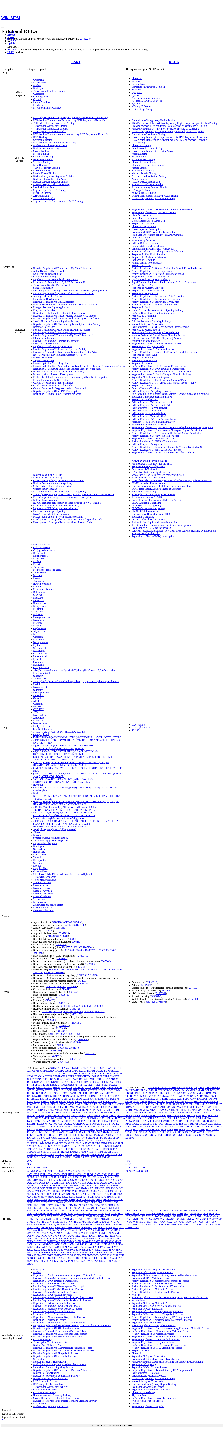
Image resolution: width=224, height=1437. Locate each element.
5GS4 (104, 1208)
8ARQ (105, 1244)
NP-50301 (38, 706)
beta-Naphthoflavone (43, 729)
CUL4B (59, 1079)
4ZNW (50, 1196)
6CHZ (86, 1224)
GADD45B (66, 1087)
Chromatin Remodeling (45, 276)
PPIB (55, 1126)
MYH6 (63, 1112)
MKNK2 (49, 1109)
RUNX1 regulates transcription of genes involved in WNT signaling (67, 502)
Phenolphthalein (41, 692)
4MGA (103, 1191)
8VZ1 (77, 1261)
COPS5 (95, 1076)
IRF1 (162, 1104)
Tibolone (37, 832)
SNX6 (111, 1143)
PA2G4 (121, 1118)
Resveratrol (39, 650)
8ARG (91, 1244)
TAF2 (53, 1149)
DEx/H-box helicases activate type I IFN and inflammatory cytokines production (172, 480)
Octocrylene (39, 849)
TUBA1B (32, 1154)
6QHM (207, 1210)
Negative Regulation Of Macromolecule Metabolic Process (62, 1347)
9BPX (110, 1261)
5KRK (42, 1213)
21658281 (61, 1045)
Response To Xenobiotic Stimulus (148, 254)
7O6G (200, 1224)
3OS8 (115, 1185)
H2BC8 (109, 1090)
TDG (88, 1149)
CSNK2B (114, 1076)
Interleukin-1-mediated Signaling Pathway (153, 396)
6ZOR (71, 1230)
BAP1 (75, 1070)
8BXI (98, 1249)
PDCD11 (161, 1115)
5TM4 (102, 1216)
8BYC (57, 1252)
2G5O (53, 1180)
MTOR (30, 1112)
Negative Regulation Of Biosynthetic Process (55, 1353)
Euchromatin (39, 82)
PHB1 (86, 1121)
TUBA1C (42, 1154)
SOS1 (117, 1143)
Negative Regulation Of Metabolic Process (54, 1356)
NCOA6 (31, 1115)
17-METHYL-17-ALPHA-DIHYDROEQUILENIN (59, 731)
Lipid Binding (40, 165)
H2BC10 (68, 1090)
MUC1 (38, 1112)
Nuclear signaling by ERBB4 (47, 475)
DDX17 (106, 1079)
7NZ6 (135, 1221)
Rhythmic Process (140, 1395)
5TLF (107, 1213)
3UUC (63, 1188)
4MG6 (75, 1191)
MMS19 (59, 1109)
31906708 (48, 930)
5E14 (117, 1205)
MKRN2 (170, 1109)
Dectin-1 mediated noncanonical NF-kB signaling (156, 500)
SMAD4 (104, 1140)
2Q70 (35, 1182)
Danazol (37, 625)
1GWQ (56, 1174)
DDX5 (30, 1082)
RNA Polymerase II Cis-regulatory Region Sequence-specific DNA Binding (71, 117)
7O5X (187, 1224)
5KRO (64, 1213)
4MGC (118, 1191)
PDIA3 (60, 1121)
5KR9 (93, 1210)
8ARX (30, 1247)
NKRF (192, 1112)
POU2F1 (86, 1123)
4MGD (30, 1194)
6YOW (215, 1210)
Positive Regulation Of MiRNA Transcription (154, 441)
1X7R (44, 1177)
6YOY (136, 1213)
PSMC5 (75, 1129)
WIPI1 (37, 1157)
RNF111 (67, 1135)
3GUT (146, 1210)
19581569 (60, 927)
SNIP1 (152, 1126)
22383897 (64, 969)
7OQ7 (37, 1235)
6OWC (58, 1227)
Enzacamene (39, 854)
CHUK (78, 1076)
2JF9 (77, 1180)
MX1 (194, 1109)
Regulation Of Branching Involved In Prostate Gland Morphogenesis (67, 368)
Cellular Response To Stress (145, 1373)
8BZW (90, 1255)
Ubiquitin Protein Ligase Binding (148, 165)
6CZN (93, 1224)
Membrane (38, 105)
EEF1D (129, 1098)
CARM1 (200, 1090)
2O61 (140, 1210)
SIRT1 (136, 1126)
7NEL (97, 1233)
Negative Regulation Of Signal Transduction (154, 1398)
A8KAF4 (47, 1171)
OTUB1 (106, 1118)
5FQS (85, 1208)
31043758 (53, 936)
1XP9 (63, 1177)
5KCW (79, 1210)
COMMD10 (211, 1093)
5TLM (30, 1216)
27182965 (61, 986)
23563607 (100, 1011)
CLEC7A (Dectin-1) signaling (146, 502)
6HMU (44, 1227)
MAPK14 (60, 1104)
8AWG (115, 1247)
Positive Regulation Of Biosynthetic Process (55, 1292)
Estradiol (37, 586)
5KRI (30, 1213)
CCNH (81, 1073)
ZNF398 (106, 1157)
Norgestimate (40, 603)
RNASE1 (144, 1123)
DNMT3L (48, 1082)
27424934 (79, 950)
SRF (197, 1126)
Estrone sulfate (40, 687)
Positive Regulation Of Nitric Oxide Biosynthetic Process (61, 329)
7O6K (218, 1224)
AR (119, 1068)
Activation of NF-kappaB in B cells (149, 461)
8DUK (99, 1258)
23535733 (38, 972)
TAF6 (157, 1129)
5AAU (58, 1196)
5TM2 (89, 1216)
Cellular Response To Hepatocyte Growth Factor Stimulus (160, 327)
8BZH (77, 1255)
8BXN (112, 1249)
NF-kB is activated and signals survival (151, 472)
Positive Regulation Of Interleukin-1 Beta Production (158, 296)
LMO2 (162, 1107)
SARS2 (61, 1137)
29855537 (51, 986)
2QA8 (49, 1182)
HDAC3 (45, 1093)
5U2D (101, 1221)
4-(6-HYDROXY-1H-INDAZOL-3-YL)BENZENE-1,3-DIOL (64, 810)
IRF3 (174, 1104)
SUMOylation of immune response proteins (153, 494)
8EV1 (44, 1261)
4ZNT (30, 1196)
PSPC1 (91, 1129)
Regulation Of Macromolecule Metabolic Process (57, 1308)
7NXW (190, 1219)
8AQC (57, 1244)
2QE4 (62, 1182)
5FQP (72, 1208)
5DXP (30, 1205)
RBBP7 (88, 1132)
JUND (77, 1098)
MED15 (129, 1109)
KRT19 (78, 1101)
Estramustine (39, 620)
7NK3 (173, 1216)
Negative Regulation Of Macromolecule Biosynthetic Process (63, 1350)
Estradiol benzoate (42, 888)
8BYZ (106, 1252)
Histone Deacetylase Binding (146, 181)
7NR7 (143, 1219)
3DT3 (76, 1185)
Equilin (37, 645)
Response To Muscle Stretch (146, 329)
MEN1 (113, 1107)
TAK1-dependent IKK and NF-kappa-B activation (156, 488)
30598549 (87, 1006)
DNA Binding (40, 137)
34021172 (76, 1014)
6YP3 (148, 1213)
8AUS (76, 1247)
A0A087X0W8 (133, 1171)
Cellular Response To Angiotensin (148, 444)
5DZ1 (78, 1205)
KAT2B (211, 1104)
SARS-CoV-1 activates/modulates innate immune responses (161, 525)
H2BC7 (101, 1090)
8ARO (98, 1244)
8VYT (56, 1261)
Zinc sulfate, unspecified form (48, 904)
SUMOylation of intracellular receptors (52, 486)
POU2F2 (96, 1123)
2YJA (49, 1185)
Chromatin (38, 79)
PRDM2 (96, 1126)
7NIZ (117, 1233)
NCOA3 (105, 1112)
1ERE (36, 1174)
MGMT (31, 1109)
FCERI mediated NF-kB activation (149, 477)
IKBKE (137, 1104)
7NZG (142, 1221)
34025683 (51, 1020)
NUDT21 (97, 1118)
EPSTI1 (39, 1084)
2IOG (65, 1180)
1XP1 (50, 1177)
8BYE (71, 1252)
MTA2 (96, 1109)
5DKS (44, 1199)
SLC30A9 (76, 1140)
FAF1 (180, 1098)
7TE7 (85, 1238)
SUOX (128, 1129)
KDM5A (100, 1098)
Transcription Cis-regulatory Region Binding (154, 120)
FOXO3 (40, 1087)
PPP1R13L (170, 1118)
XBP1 (51, 1157)
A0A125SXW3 (34, 1171)
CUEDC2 (50, 1079)
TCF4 (188, 1129)
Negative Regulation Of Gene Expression (53, 301)
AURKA (215, 1087)
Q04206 (145, 1171)
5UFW (108, 1221)
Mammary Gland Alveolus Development (53, 374)
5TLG (114, 1213)
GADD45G (78, 1087)
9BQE (117, 1261)
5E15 (29, 1208)
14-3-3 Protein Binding (44, 198)
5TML (50, 1219)
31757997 (96, 969)
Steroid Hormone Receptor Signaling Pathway (56, 321)
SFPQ (40, 1140)
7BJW (128, 1216)
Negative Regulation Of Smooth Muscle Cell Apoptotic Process (64, 315)
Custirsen (38, 703)
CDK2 (113, 1073)
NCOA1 (87, 1112)
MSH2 (82, 1109)
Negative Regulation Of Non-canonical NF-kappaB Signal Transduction (167, 430)
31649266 (56, 1050)
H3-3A (117, 1090)
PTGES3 (107, 1129)
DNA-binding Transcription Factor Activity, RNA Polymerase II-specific (69, 120)
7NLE (193, 1216)
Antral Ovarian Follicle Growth (48, 271)
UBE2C (209, 1132)
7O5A (128, 1224)
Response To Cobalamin (144, 315)
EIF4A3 (110, 1082)
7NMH (128, 1219)
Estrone (37, 578)
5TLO (37, 1216)
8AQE (64, 1244)
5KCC (37, 1210)
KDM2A (129, 1107)
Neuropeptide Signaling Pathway (148, 246)
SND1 (104, 1143)
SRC (40, 1146)
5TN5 (56, 1221)
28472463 (106, 961)
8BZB (37, 1255)
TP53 (39, 1151)
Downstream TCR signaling (145, 469)
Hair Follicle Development (145, 218)
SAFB (37, 1137)
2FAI (41, 1180)
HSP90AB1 (81, 1096)
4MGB (111, 1191)
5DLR (57, 1199)
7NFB (104, 1233)
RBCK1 (193, 1121)
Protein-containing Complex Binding (150, 187)
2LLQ (95, 1180)
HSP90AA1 (69, 1096)
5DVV (44, 1202)
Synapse (136, 103)
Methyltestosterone (42, 726)
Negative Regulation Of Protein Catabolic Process (156, 343)
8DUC (64, 1258)
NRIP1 (62, 1118)
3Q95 (42, 1188)
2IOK (71, 1180)
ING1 (43, 1098)
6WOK (56, 1230)
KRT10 (62, 1101)
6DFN (112, 1224)
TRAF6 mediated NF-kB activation (149, 519)
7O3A (169, 1221)
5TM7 (30, 1219)
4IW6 (30, 1191)
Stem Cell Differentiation (45, 343)
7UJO (30, 1241)
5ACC (72, 1196)
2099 (29, 1160)
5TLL (120, 1213)
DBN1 (90, 1079)
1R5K (110, 1174)
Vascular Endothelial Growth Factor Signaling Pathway (159, 335)
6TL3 (115, 1227)
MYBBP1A (54, 1112)
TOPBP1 (31, 1151)
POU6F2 (151, 1118)
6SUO (102, 1227)
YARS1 (58, 1157)
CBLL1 (64, 1073)
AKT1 (76, 1068)
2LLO (89, 1180)
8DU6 (37, 1258)
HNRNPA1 (109, 1093)
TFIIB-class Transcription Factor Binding (53, 123)
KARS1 (85, 1098)
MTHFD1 (114, 1109)
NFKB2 (156, 1112)
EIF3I (102, 1082)
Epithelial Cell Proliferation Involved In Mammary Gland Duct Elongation (70, 377)
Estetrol (37, 865)
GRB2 (103, 1087)
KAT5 (93, 1098)
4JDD (61, 1191)
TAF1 (135, 1129)
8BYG (85, 1252)
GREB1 (111, 1087)
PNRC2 (48, 1123)
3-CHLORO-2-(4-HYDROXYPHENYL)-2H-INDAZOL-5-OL (64, 779)
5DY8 (51, 1205)
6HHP (119, 1224)
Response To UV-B (141, 265)
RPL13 (161, 1123)
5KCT (65, 1210)
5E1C (41, 1208)
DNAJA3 (194, 1096)
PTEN (99, 1129)
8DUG (78, 1258)
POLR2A (67, 1123)
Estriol (36, 684)
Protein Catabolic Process (144, 285)
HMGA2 (189, 1101)
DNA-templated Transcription (146, 229)
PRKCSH (117, 1126)
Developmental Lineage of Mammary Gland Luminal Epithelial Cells (67, 519)
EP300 (118, 1082)
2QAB (55, 1182)
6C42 (65, 1224)
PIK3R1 (31, 1123)
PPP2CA (180, 1118)
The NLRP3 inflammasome (145, 511)
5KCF (58, 1210)
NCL (79, 1112)
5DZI (97, 1205)
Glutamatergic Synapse (143, 109)
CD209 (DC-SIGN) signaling (146, 505)
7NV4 (156, 1219)
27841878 (75, 1033)
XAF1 (44, 1157)
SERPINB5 (101, 1137)
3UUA (56, 1188)
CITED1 (86, 1076)
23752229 (85, 38)
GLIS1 (128, 1101)
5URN (187, 1210)
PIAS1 (100, 1121)
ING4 (144, 1104)
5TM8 (37, 1219)
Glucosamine (138, 724)
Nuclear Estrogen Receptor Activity (51, 179)
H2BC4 (77, 1090)
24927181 (152, 982)
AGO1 (167, 1087)
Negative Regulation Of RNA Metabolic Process (57, 1328)
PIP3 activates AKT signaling (47, 477)
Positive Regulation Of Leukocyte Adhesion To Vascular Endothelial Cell (168, 447)
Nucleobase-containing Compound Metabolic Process (59, 1364)
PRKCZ (140, 1121)
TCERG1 (72, 1149)
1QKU (103, 1174)
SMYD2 (96, 1143)
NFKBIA (164, 1112)
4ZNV (44, 1196)
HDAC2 (161, 1101)
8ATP (63, 1247)
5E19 (35, 1208)
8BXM (104, 1249)
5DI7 (85, 1196)
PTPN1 (30, 1132)
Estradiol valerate (42, 896)
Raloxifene (38, 564)
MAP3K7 (181, 1107)
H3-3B (30, 1093)
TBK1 (170, 1129)
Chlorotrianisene (41, 547)
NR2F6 (55, 1118)
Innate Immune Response (144, 360)
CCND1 (73, 1073)
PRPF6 (56, 1129)
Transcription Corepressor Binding (50, 128)
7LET (142, 1216)
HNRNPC (47, 1096)
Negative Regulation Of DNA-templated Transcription (159, 366)
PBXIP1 (52, 1121)
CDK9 (137, 1093)
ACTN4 (53, 1068)
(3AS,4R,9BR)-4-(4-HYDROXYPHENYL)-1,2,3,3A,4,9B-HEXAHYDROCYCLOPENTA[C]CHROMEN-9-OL (62, 825)
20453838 (49, 972)
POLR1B (57, 1123)
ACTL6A (159, 1087)
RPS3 (176, 1123)
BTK (160, 1090)
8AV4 (96, 1247)
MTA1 (89, 1109)
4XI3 (93, 1194)
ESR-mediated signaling (45, 500)
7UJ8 (97, 1238)
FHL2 (84, 1084)
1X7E (37, 1177)
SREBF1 (48, 1146)
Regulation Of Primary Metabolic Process (54, 1303)
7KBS (70, 1233)
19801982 (77, 947)
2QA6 (42, 1182)
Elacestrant (38, 720)
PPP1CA (69, 1126)
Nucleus (37, 85)
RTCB (118, 1135)
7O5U (180, 1224)
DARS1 (83, 1079)
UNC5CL (187, 1135)
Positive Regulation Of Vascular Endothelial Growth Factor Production (167, 268)
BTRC (166, 1090)
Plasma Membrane (42, 102)
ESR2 (54, 1084)
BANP (128, 1090)
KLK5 (30, 1101)
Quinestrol (38, 689)
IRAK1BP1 (154, 1104)
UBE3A (76, 1154)
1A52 (30, 1174)
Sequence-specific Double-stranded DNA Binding (58, 201)
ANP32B (112, 1068)
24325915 (83, 980)
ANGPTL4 (102, 1068)
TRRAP (107, 1151)
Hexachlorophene (42, 583)
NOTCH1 (210, 1112)
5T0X (77, 1213)
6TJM (109, 1227)
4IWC (43, 1191)
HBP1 (37, 1093)
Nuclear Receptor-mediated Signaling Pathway (56, 1375)
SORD (186, 1126)
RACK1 (54, 1132)
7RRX (98, 1235)
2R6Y (37, 1185)
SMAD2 (86, 1140)
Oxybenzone (39, 628)
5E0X (111, 1205)
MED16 (40, 1107)
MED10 (103, 1104)
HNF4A (99, 1093)
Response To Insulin (142, 307)
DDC (172, 1096)
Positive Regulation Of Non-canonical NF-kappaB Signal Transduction (167, 433)
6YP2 (142, 1213)
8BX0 (78, 1249)
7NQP (136, 1219)
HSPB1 (118, 1096)
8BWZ (71, 1249)
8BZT (83, 1255)
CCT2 (97, 1073)
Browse (11, 34)
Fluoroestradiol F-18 (43, 910)
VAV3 (114, 1154)
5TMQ (73, 1219)
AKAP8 (181, 1087)
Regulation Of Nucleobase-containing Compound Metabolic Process (67, 1275)
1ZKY (96, 1177)
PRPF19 (48, 1129)
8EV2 (50, 1261)
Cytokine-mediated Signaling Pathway (151, 279)
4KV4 (173, 1210)
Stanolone (38, 662)
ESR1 (75, 62)
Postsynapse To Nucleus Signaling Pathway (153, 421)
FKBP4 (91, 1084)
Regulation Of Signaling (144, 1364)
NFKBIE (184, 1112)
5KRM (56, 1213)
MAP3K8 (192, 1107)
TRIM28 (74, 1151)
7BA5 (110, 1230)
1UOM (30, 1177)
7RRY (105, 1235)
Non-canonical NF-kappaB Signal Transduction (155, 332)
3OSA (36, 1188)
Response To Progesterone (145, 293)
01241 (128, 1164)
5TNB (88, 1221)
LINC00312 (33, 1104)
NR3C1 (136, 1115)
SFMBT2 (31, 1140)
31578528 (150, 1001)
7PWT (51, 1235)
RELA (174, 62)
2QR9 (90, 1182)
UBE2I (68, 1154)
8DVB (37, 1261)
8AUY (83, 1247)
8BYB (50, 1252)
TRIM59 (83, 1151)
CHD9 (71, 1076)
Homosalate (39, 851)
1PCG (90, 1174)
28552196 (68, 1011)
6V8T (30, 1230)
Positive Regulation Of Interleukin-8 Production (155, 304)
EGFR (79, 1082)
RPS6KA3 (109, 1135)
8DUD (71, 1258)
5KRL (49, 1213)
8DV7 (119, 1258)
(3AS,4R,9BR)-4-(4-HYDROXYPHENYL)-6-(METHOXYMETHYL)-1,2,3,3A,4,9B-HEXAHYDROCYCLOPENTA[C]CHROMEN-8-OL (76, 803)
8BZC (43, 1255)
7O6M (128, 1227)
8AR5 (84, 1244)
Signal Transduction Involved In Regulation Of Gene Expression (164, 282)
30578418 (64, 994)
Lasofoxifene (39, 715)
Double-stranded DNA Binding (147, 148)
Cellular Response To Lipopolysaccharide (152, 402)
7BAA (50, 1233)
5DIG (103, 1196)
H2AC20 (58, 1090)
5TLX (69, 1216)
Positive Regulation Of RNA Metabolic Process (56, 1306)
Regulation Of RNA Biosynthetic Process (53, 1283)
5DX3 (80, 1202)
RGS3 (52, 1135)
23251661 (61, 1028)
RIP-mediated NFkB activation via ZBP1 (152, 463)
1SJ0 (116, 1174)
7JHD (63, 1233)
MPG (75, 1109)
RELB (206, 1121)
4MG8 (89, 1191)
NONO (82, 1115)
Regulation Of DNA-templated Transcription (55, 279)
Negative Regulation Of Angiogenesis (150, 276)
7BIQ (186, 1213)
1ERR (43, 1174)
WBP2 (30, 1157)
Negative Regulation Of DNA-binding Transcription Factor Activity (67, 324)
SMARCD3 (57, 1143)
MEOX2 (161, 1109)
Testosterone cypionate (44, 877)
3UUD (70, 1188)
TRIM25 (65, 1151)
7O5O (161, 1224)
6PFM (71, 1227)
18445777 (67, 947)
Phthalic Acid (40, 656)
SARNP (53, 1137)
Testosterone (39, 572)
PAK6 (45, 1121)
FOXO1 (31, 1087)
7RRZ (112, 1235)
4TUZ (81, 1194)
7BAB (56, 1233)
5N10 (70, 1213)
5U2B (95, 1221)
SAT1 (210, 1123)
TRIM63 (172, 1132)
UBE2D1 (130, 1135)
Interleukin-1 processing (144, 491)
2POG (121, 1180)
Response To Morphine (143, 357)
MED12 (112, 1104)
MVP (44, 1112)
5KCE (51, 1210)
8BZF (63, 1255)
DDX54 (38, 1082)
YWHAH (67, 1157)
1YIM (83, 1177)
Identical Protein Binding (45, 187)
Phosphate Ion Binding (143, 170)
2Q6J (29, 1182)
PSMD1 (84, 1129)
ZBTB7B (130, 1137)
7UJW (36, 1241)
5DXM (115, 1202)
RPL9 (89, 1135)
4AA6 (77, 1188)
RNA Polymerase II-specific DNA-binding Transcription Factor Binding (167, 1361)
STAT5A (65, 1146)
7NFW (111, 1233)
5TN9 (82, 1221)
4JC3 (55, 1191)
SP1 (123, 1143)
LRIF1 (43, 1104)
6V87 (121, 1227)
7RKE (84, 1235)
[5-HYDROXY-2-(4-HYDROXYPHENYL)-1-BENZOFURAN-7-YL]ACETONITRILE (77, 737)
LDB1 (113, 1101)
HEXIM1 (89, 1093)
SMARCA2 (115, 1140)
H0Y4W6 (67, 1171)
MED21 (65, 1107)
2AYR (103, 1177)
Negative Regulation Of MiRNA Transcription (56, 391)
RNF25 (153, 1123)
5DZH (91, 1205)
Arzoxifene (38, 717)
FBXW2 (193, 1098)
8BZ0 (112, 1252)
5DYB (58, 1205)
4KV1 (167, 1210)
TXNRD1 (59, 1154)
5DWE (51, 1202)
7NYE (212, 1219)
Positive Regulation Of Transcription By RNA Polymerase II (63, 335)
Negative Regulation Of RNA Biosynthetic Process (58, 1336)
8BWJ (57, 1249)
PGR (80, 1121)
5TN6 (62, 1221)
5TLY (76, 1216)
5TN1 (37, 1221)
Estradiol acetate (41, 885)
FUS (215, 1098)
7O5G (154, 1224)
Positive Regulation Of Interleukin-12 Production (156, 299)
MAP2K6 (171, 1107)
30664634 (74, 939)
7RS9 (66, 1238)
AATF (151, 1087)
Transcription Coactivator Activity (50, 1342)
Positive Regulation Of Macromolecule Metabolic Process (62, 1300)
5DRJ (85, 1199)
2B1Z (116, 1177)
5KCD (44, 1210)
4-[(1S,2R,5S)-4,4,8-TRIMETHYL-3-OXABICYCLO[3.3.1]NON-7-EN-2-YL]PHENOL (77, 821)
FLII (106, 1084)
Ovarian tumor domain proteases (49, 488)
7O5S (173, 1224)
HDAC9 (72, 1093)
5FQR (78, 1208)
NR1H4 (121, 1115)
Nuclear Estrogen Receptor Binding (51, 181)
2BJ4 (35, 1180)
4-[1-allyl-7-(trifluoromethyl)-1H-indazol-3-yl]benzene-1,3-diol (64, 807)
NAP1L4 (72, 1112)
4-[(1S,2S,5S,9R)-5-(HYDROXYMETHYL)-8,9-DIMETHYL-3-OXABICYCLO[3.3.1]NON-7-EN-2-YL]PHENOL (65, 747)
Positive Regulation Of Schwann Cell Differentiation (158, 274)
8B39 (50, 1249)
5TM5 (109, 1216)
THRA (94, 1149)
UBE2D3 (149, 1135)
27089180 (57, 922)
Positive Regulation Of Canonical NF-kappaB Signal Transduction (165, 352)
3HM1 (103, 1185)
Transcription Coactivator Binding (50, 131)
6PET (65, 1227)
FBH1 (78, 1084)
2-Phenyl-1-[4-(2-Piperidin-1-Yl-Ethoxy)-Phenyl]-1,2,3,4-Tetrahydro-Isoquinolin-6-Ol (76, 681)
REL (199, 1121)
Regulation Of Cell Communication (149, 1367)
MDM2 (87, 1104)
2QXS (111, 1182)
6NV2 (194, 1210)
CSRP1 (30, 1079)
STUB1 (80, 1146)
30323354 (82, 966)
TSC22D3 (190, 1132)
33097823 (64, 933)
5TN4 (50, 1221)
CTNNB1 (40, 1079)
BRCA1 (115, 1070)
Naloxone (38, 614)
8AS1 (50, 1247)
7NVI (162, 1219)
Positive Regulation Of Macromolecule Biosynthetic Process (63, 1297)
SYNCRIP (107, 1146)
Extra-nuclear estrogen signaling (49, 511)
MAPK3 (70, 1104)
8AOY (37, 1244)
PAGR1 (31, 1121)
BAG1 (68, 1070)
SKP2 (68, 1140)
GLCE (88, 1087)
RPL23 (168, 1123)
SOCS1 (171, 1126)
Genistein (38, 636)
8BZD (50, 1255)
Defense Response (141, 237)
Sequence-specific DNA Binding (49, 190)
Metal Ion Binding (42, 193)
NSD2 (76, 1118)
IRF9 (185, 1104)
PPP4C (208, 1118)
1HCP (71, 1174)
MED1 (95, 1104)
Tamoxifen (38, 581)
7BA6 (117, 1230)
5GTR (111, 1208)
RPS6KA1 (98, 1135)
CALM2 (40, 1073)
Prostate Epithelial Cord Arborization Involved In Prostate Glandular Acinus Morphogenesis (79, 366)
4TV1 (87, 1194)
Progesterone (39, 558)
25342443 (76, 1022)
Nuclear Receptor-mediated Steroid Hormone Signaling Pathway (65, 304)
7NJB (167, 1216)
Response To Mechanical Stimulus (149, 257)
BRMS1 (153, 1090)
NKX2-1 (200, 1112)
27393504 (75, 1042)
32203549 (161, 993)
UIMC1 (100, 1154)
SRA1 (35, 1146)
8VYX (63, 1261)
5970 (127, 1160)
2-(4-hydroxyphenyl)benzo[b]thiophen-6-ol (54, 829)
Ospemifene (39, 698)
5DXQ (37, 1205)
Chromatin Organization (144, 226)
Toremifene (39, 567)
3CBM (56, 1185)
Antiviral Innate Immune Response (149, 424)
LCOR (106, 1101)
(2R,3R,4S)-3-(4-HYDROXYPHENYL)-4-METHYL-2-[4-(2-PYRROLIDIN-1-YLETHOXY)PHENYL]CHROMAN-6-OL (73, 758)
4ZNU (37, 1196)
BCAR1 (91, 1070)
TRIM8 (92, 1151)
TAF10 (30, 1149)
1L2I (83, 1174)
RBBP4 (79, 1132)
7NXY (198, 1219)
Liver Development (141, 215)
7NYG (128, 1221)
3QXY (153, 1210)
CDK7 (120, 1073)
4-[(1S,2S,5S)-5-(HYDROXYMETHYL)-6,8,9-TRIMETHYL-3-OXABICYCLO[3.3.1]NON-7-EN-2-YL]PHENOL (65, 752)
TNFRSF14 (111, 1149)
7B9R (91, 1230)
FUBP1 (56, 1087)
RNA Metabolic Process (45, 1381)
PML (134, 1118)
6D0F (99, 1224)
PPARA (160, 1118)
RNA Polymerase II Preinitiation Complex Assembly (59, 354)
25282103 (47, 1011)
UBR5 (93, 1154)
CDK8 (30, 1076)
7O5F (148, 1224)
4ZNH (113, 1194)
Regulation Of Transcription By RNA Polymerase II (59, 282)
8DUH (85, 1258)
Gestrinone (38, 863)
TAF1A (38, 1149)
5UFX (116, 1221)
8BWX (64, 1249)
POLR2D (77, 1123)
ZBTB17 (96, 1157)
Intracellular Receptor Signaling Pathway (53, 1367)
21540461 (67, 989)
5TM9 (44, 1219)
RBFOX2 (97, 1132)
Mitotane (37, 575)
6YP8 (155, 1213)
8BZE (57, 1255)
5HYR (118, 1208)
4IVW (114, 1188)
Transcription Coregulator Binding (50, 126)
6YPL (161, 1213)
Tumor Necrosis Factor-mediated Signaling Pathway (157, 310)
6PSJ (83, 1227)
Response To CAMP (142, 385)
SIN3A (128, 1126)
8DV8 (30, 1261)
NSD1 (70, 1118)
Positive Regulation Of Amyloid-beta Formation (155, 435)
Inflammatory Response (143, 240)
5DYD (65, 1205)
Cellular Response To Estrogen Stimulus (53, 382)
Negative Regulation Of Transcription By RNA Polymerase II (63, 268)
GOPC (136, 1101)
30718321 (156, 996)
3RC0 (160, 1210)
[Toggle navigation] (2, 27)
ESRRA (62, 1084)
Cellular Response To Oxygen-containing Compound (59, 388)
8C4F (121, 1255)
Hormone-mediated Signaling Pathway (52, 1395)
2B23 (29, 1180)
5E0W (104, 1205)
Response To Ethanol (142, 363)
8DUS (106, 1258)
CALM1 (31, 1073)
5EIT (65, 1208)
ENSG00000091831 (37, 1167)
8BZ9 (119, 1252)
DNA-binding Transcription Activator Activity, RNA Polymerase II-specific (70, 134)
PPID (61, 1126)
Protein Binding (41, 153)
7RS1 (30, 1238)
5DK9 (110, 1196)
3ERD (83, 1185)
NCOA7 (40, 1115)
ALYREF (91, 1068)
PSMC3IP (66, 1129)
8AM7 (118, 1241)
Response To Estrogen (44, 327)
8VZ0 (70, 1261)
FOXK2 (113, 1084)
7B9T (97, 1230)
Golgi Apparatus (41, 96)
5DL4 (51, 1199)
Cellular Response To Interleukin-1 (149, 413)
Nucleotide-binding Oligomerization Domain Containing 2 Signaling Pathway (170, 394)
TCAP (182, 1129)
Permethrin (38, 695)
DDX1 (98, 1079)
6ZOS (78, 1230)
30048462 (98, 1006)
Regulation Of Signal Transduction (149, 1356)
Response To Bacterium (143, 260)
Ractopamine (39, 860)
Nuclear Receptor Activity (46, 148)
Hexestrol (38, 784)
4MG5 (68, 1191)
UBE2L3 (177, 1135)
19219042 (59, 972)
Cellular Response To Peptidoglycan (150, 408)
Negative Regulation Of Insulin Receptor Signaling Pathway (161, 374)
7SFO (73, 1238)
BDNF (107, 1070)
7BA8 (36, 1233)
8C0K (103, 1255)
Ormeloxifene (40, 871)
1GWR (63, 1174)
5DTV (99, 1199)
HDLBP (81, 1093)
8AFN (78, 1241)
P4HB (114, 1118)
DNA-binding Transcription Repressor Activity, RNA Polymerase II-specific (169, 137)
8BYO (92, 1252)
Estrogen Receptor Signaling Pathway (52, 307)
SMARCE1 (69, 1143)
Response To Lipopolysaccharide (148, 290)
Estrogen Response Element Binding (51, 184)
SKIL (61, 1140)
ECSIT (214, 1096)
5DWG (59, 1202)
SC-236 (135, 730)
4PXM (62, 1194)
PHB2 (93, 1121)
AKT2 (83, 1068)
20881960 (89, 1011)
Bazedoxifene (40, 723)
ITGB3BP (57, 1098)
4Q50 (74, 1194)
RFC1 (128, 1123)
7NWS (169, 1219)
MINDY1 (40, 1109)
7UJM (116, 1238)
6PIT (77, 1227)
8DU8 (43, 1258)
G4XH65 (57, 1171)
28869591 (77, 1006)
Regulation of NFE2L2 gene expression (151, 528)
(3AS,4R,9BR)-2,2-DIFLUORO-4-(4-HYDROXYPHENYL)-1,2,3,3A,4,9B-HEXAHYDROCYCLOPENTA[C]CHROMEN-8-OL (71, 764)
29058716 (93, 975)
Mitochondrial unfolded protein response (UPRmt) (58, 516)
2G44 (47, 1180)
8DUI (92, 1258)
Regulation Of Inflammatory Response (52, 346)
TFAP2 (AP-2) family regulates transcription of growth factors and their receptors (73, 494)
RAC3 (46, 1132)
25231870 (64, 1025)
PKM (204, 1115)
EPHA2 (151, 1098)
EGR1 (136, 1098)
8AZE (44, 1249)
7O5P (167, 1224)
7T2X (79, 1238)
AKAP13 (68, 1068)
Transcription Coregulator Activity (50, 1387)
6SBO (89, 1227)
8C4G (30, 1258)
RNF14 (75, 1135)
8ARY (37, 1247)
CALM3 (49, 1073)
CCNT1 (89, 1073)
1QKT (97, 1174)
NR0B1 (104, 1115)
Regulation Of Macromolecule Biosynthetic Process (59, 1317)
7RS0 (118, 1235)
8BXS (37, 1252)
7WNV (50, 1241)
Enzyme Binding (41, 170)
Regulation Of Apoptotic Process (148, 1387)
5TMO (65, 1219)
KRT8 (86, 1101)
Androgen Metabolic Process (47, 296)
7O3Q (188, 1221)
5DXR (44, 1205)
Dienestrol (38, 597)
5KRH (120, 1210)
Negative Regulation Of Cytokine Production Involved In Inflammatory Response (172, 427)
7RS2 (36, 1238)
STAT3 (56, 1146)
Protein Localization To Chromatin (50, 380)
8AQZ (71, 1244)
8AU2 (69, 1247)
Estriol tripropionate (43, 907)
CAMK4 (190, 1090)
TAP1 (59, 1149)
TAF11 (142, 1129)
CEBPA (48, 1076)
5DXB (87, 1202)
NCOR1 (49, 1115)
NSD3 (83, 1118)
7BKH (135, 1216)
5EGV (48, 1208)
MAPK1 (51, 1104)
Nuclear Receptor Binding (46, 1373)
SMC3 (88, 1143)
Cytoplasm (38, 93)
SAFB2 (45, 1137)
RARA (72, 1132)
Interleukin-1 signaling (143, 516)
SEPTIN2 (70, 1137)
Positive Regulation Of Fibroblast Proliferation (56, 341)
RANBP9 (63, 1132)
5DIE (97, 1196)
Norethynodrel (40, 846)
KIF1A (109, 1098)
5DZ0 (72, 1205)
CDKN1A (39, 1076)
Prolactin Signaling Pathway (146, 341)
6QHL (201, 1210)
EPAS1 (30, 1084)
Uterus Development (43, 357)
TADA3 (117, 1146)
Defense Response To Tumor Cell (148, 220)
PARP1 (153, 1115)
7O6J (211, 1224)
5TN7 (69, 1221)
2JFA (82, 1180)
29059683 (75, 969)
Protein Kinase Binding (44, 173)
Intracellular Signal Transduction (148, 324)
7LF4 (155, 1216)
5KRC (106, 1210)
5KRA (99, 1210)
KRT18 (70, 1101)
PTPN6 (38, 1132)
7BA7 (30, 1233)
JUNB (71, 1098)
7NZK (149, 1221)
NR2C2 (39, 1118)
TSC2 (115, 1151)
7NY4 (205, 1219)
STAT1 (203, 1126)
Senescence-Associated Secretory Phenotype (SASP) (158, 475)
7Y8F (57, 1241)
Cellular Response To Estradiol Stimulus (53, 385)
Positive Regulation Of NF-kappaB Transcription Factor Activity (164, 382)
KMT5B (54, 1101)
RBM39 (115, 1132)
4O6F (37, 1194)
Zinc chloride (40, 902)
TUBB (50, 1154)
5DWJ (73, 1202)
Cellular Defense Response (145, 243)
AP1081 (37, 701)
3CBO (63, 1185)
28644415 (63, 1061)
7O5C (135, 1224)
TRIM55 (163, 1132)
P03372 (76, 1171)
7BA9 (43, 1233)
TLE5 (208, 1129)
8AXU (37, 1249)
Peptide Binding (140, 167)
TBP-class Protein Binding (46, 167)
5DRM (91, 1199)
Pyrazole (37, 659)
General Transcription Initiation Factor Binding (155, 195)
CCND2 (215, 1090)
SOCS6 (179, 1126)
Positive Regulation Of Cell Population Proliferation (157, 251)
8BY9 (44, 1252)
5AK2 (79, 1196)
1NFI (128, 1210)
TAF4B (150, 1129)
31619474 (146, 985)
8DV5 (113, 1258)
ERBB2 (47, 1084)
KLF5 (116, 1098)
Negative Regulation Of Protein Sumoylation (154, 313)
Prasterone (38, 639)
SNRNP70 (161, 1126)
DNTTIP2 (58, 1082)
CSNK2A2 (163, 1096)
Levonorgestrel (40, 555)
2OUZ (109, 1180)
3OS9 (30, 1188)
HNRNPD (57, 1096)
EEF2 (72, 1082)
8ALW (110, 1241)
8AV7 (102, 1247)
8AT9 (57, 1247)
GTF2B (40, 1090)
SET (110, 1137)
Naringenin (38, 664)
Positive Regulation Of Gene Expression (152, 271)
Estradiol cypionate (42, 890)
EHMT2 (87, 1082)
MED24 (83, 1107)
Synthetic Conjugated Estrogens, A (50, 837)
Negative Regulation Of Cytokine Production (154, 212)
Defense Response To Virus (145, 388)
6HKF (37, 1227)
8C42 (115, 1255)
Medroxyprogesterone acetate (48, 569)
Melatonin (38, 609)
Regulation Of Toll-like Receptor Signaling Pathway (59, 313)
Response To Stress (141, 1350)
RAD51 (175, 1121)
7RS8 (60, 1238)
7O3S (201, 1221)
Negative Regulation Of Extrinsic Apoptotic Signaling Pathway (163, 452)
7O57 (207, 1221)
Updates (11, 43)
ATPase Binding (41, 195)
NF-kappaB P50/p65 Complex (147, 100)
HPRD (10, 52)
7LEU (149, 1216)
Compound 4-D (41, 667)
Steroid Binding (41, 151)
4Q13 (68, 1194)
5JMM (30, 1210)
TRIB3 (155, 1132)
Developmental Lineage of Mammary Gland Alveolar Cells (62, 522)
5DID (91, 1196)
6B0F (59, 1224)
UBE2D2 (140, 1135)
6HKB (30, 1227)
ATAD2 (60, 1070)
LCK (100, 1101)
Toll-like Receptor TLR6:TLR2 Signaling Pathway (157, 338)
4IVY (120, 1188)
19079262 (88, 947)
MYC (200, 1109)
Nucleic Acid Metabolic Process (49, 1345)
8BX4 (91, 1249)
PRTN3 (156, 1121)
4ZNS (119, 1194)
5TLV (62, 1216)
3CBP (70, 1185)
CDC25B (105, 1073)
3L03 (109, 1185)
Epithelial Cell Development (47, 274)
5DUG (119, 1199)
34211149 (67, 922)
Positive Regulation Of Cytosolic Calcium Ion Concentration (63, 293)
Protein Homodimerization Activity (149, 176)
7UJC (103, 1238)
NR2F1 (47, 1118)
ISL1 (48, 1098)
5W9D (37, 1224)
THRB (101, 1149)
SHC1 (46, 1140)
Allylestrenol (39, 631)
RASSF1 (183, 1121)
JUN (64, 1098)
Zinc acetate (39, 899)
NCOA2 (96, 1112)
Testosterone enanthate (44, 879)
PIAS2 (107, 1121)
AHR (60, 1068)
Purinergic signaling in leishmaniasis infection (154, 522)
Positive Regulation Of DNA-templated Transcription (59, 332)
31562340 (78, 1011)
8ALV (103, 1241)
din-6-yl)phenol (41, 734)
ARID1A (44, 1070)
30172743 (69, 950)
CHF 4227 (38, 709)
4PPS (55, 1194)
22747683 (72, 986)
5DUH (30, 1202)
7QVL (71, 1235)
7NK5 (180, 1216)
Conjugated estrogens (44, 550)
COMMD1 (198, 1093)
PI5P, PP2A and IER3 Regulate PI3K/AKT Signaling (59, 491)
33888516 (63, 1003)
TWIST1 (199, 1132)
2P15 (115, 1180)
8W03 (97, 1261)
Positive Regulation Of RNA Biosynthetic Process (58, 1289)
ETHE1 (166, 1098)
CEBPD (153, 1093)
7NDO (90, 1233)
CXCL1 (68, 1079)
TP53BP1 (136, 1132)
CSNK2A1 (152, 1096)
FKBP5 (99, 1084)
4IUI (96, 1188)
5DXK (108, 1202)
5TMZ (30, 1221)
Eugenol (37, 835)
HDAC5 (63, 1093)
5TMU (101, 1219)
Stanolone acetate (42, 882)
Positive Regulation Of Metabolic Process (54, 1311)
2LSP (134, 1210)
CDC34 (129, 1093)
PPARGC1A (33, 1126)
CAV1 (57, 1073)
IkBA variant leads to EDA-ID (147, 497)
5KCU (71, 1210)
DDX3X (114, 1079)
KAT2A (203, 1104)
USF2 (195, 1135)
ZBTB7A (210, 1135)
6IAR (51, 1227)
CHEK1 (162, 1093)
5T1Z (83, 1213)
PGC (75, 1121)
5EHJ (54, 1208)
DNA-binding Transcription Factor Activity (54, 142)
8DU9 (50, 1258)
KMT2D (45, 1101)
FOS (210, 1098)
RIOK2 (135, 1123)
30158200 (49, 1000)
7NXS (176, 1219)
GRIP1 (118, 1087)
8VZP (83, 1261)
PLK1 (128, 1118)
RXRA (30, 1137)
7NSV (149, 1219)
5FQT (91, 1208)
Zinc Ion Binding (41, 162)
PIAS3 (114, 1121)
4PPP (49, 1194)
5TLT (49, 1216)
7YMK (70, 1241)
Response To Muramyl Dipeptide (148, 287)
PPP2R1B (200, 1118)
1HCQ (77, 1174)
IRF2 (168, 1104)
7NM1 (200, 1216)
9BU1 (30, 1263)
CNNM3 (178, 1093)
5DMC (64, 1199)
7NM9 (214, 1216)
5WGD (44, 1224)
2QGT (69, 1182)
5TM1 (82, 1216)
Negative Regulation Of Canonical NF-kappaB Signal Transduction (66, 318)
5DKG (37, 1199)
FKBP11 (202, 1098)
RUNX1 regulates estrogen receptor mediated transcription (62, 497)
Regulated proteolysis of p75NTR (148, 466)
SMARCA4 (33, 1143)
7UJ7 (91, 1238)
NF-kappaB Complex (142, 106)
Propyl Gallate (40, 868)
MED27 (91, 1107)
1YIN (89, 1177)
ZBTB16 (87, 1157)
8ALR (90, 1241)
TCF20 (81, 1149)
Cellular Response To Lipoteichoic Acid (151, 405)
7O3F (175, 1221)
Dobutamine (39, 592)
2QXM (103, 1182)
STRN (73, 1146)
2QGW (76, 1182)
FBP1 (186, 1098)
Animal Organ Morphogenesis (147, 262)
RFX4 (46, 1135)
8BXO (119, 1249)
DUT (66, 1082)
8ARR (112, 1244)
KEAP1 (138, 1107)
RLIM (59, 1135)
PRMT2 (40, 1129)
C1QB (173, 1090)
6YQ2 (175, 1213)
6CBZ (72, 1224)
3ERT (90, 1185)
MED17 (48, 1107)
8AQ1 (50, 1244)
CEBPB (57, 1076)
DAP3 (75, 1079)
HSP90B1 (93, 1096)
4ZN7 (99, 1194)
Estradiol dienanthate (43, 893)
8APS (44, 1244)
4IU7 (90, 1188)
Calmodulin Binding (43, 156)
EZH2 (173, 1098)
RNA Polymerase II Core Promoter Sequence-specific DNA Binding (165, 128)
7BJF (211, 1213)
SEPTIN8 (81, 1137)
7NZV (156, 1221)
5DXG (101, 1202)
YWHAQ (77, 1157)
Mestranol (38, 622)
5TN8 (75, 1221)
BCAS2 (99, 1070)
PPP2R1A (79, 1126)
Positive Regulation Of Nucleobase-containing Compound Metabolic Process (71, 1278)
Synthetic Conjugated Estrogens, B (50, 840)
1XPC (69, 1177)
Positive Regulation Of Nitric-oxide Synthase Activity (60, 349)
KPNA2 (147, 1107)
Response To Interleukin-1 (145, 399)
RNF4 (82, 1135)
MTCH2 (104, 1109)
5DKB (116, 1196)
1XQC (76, 1177)
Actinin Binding (140, 179)
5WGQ (52, 1224)
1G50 (49, 1174)
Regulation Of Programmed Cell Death (151, 1389)
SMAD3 (95, 1140)
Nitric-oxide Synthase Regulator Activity (53, 176)
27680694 (63, 936)
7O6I (205, 1224)
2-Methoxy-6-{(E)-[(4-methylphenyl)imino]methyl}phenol (62, 874)
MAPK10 (202, 1107)
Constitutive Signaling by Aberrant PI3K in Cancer (58, 480)
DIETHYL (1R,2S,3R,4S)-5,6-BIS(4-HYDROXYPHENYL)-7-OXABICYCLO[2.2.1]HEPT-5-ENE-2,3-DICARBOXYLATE (64, 814)
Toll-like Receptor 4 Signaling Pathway (151, 321)
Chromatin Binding (42, 140)
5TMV (108, 1219)
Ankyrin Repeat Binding (144, 193)
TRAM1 (46, 1151)
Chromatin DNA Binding (144, 162)
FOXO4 (48, 1087)
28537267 (54, 997)
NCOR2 (57, 1115)
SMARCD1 (45, 1143)
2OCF (102, 1180)
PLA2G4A (213, 1115)
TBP (65, 1149)
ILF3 (36, 1098)
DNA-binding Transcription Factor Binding (153, 198)
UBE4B (85, 1154)
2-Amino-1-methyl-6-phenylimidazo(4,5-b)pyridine (59, 818)
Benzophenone (40, 642)
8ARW (119, 1244)
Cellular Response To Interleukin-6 (149, 416)
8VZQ (90, 1261)
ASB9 (208, 1087)
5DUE (112, 1199)
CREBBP (104, 1076)
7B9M (84, 1230)
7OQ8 (44, 1235)
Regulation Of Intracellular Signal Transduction (155, 1359)
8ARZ (44, 1247)
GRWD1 (31, 1090)
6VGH (36, 1230)
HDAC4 (54, 1093)
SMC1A (80, 1143)
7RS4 (48, 1238)
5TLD (101, 1213)
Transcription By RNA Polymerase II (51, 285)
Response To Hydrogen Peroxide (148, 346)
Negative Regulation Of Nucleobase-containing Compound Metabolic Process (72, 1325)
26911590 (100, 950)
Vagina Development (43, 360)
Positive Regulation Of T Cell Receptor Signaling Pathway (161, 380)
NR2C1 (31, 1118)
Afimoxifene (39, 678)
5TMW (116, 1219)
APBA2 (189, 1087)
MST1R (180, 1109)
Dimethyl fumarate (141, 727)
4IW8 (36, 1191)
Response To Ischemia (143, 223)
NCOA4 (113, 1112)
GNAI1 (95, 1087)
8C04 (97, 1255)
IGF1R (30, 1098)
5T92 (89, 1213)
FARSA (70, 1084)
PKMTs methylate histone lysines (148, 483)
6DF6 (106, 1224)
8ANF (30, 1244)
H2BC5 (85, 1090)
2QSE (96, 1182)
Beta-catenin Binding (43, 159)
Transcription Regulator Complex (49, 91)
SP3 (29, 1146)
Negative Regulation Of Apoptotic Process (153, 349)
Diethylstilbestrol (41, 544)
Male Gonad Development (46, 299)
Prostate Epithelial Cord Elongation (50, 363)
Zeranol (37, 857)
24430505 (62, 958)
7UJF (109, 1238)
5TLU (56, 1216)
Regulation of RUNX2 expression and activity (56, 505)
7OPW (30, 1235)
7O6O (135, 1227)
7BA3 (104, 1230)
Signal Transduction (43, 287)
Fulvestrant (38, 600)
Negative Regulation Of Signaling (148, 1406)
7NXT (183, 1219)
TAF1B (46, 1149)
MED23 (74, 1107)
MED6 (99, 1107)
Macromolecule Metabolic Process (50, 1378)
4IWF (49, 1191)
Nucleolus (137, 89)
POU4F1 (105, 1123)
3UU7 (49, 1188)
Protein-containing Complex (47, 107)
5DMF (72, 1199)
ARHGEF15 (33, 1070)
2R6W (30, 1185)
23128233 (167, 990)
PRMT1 (31, 1129)
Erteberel (37, 793)
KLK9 (37, 1101)
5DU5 (106, 1199)
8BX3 (85, 1249)
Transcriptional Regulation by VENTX (151, 514)
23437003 (61, 944)
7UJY (43, 1241)
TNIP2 (215, 1129)
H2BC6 (93, 1090)
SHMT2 (54, 1140)
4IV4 (107, 1188)
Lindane (37, 561)
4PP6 (43, 1194)
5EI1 (60, 1208)
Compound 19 (40, 648)
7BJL (217, 1213)
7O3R (194, 1221)
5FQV (98, 1208)
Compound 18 (40, 653)
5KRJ (36, 1213)
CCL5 (208, 1090)
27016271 (74, 992)
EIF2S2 (95, 1082)
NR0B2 (112, 1115)
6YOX (128, 1213)
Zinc (35, 634)
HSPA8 (110, 1096)
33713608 (57, 1011)
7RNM (91, 1235)
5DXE (94, 1202)
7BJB (205, 1213)
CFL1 (64, 1076)
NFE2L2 (138, 1112)
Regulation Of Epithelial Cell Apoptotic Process (57, 394)
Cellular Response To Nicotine (147, 410)
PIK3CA (191, 1115)
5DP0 (78, 1199)
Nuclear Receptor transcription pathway (53, 483)
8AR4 (78, 1244)
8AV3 (90, 1247)
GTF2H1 (49, 1090)
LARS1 (93, 1101)
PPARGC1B (46, 1126)
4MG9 (96, 1191)
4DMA (84, 1188)
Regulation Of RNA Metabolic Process (52, 1294)
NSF (89, 1118)
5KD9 (86, 1210)
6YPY (168, 1213)
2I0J (59, 1180)
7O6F (193, 1224)
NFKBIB (174, 1112)
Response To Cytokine (143, 318)
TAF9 (163, 1129)
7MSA (77, 1233)
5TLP (43, 1216)
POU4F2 (115, 1123)
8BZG (70, 1255)
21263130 (54, 969)
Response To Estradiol (44, 310)
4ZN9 (106, 1194)
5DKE (30, 1199)
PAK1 (38, 1121)
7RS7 (54, 1238)
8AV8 (109, 1247)
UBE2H (168, 1135)
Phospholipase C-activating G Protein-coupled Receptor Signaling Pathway (70, 290)
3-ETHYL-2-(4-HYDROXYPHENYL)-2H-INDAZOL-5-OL (63, 782)
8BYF (78, 1252)
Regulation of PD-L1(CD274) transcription (153, 536)
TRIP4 (99, 1151)
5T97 (94, 1213)
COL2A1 (187, 1093)
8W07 (103, 1261)
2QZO (118, 1182)
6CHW (79, 1224)
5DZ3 (84, 1205)
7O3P (181, 1221)
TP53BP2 (146, 1132)
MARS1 (79, 1104)
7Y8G (64, 1241)
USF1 (107, 1154)
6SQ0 (96, 1227)
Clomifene (38, 595)
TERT (195, 1129)
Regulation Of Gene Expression (49, 1314)
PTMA (115, 1129)
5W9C (30, 1224)
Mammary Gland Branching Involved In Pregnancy (58, 371)
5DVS (37, 1202)
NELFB (66, 1115)
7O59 (213, 1221)
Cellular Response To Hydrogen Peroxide (152, 391)
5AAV (65, 1196)
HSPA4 (102, 1096)
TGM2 (201, 1129)
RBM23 (106, 1132)
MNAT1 (68, 1109)
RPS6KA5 (184, 1123)
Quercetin (38, 676)
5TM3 (96, 1216)
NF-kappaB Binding (142, 190)
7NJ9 (160, 1216)
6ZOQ (64, 1230)
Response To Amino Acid (144, 354)
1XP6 (56, 1177)
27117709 (106, 969)
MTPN (187, 1109)
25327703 (85, 969)
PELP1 (68, 1121)
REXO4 (38, 1135)
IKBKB (129, 1104)
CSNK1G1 (140, 1096)
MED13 (120, 1104)
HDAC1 (152, 1101)
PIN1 (198, 1115)
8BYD (64, 1252)
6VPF (50, 1230)
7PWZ (58, 1235)
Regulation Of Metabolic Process (49, 1320)
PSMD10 (165, 1121)
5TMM (58, 1219)
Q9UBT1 (85, 1171)
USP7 (202, 1135)
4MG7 (82, 1191)
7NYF (218, 1219)
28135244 (54, 1033)
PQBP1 (88, 1126)
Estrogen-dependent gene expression (51, 514)
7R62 (77, 1235)
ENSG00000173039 (135, 1167)
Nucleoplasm (39, 88)
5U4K (180, 1210)
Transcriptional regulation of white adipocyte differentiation (161, 486)
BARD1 (82, 1070)
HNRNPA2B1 (34, 1096)
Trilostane (38, 611)
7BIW (193, 1213)
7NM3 (207, 1216)
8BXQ (30, 1252)
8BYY (99, 1252)
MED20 (57, 1107)
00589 (30, 1164)
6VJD (43, 1230)
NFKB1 (75, 1115)
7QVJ (64, 1235)
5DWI (66, 1202)
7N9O (84, 1233)
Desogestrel (39, 553)
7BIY (199, 1213)
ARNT (52, 1070)
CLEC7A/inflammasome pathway (148, 508)
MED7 (106, 1107)
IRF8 (179, 1104)
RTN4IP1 (195, 1123)
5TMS (87, 1219)
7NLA (187, 1216)
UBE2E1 (159, 1135)
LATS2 (155, 1107)
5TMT (94, 1219)
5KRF (113, 1210)
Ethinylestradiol (41, 606)
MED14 (31, 1107)
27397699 (83, 955)
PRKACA (106, 1126)
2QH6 (83, 1182)
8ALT (97, 1241)
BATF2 (136, 1090)
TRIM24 (55, 1151)
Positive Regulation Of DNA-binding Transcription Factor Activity (66, 352)
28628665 (83, 1039)
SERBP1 (90, 1137)
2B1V (110, 1177)
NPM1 (90, 1115)
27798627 (77, 922)
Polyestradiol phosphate (45, 843)
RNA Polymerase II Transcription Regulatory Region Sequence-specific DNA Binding (174, 123)
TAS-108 (37, 712)
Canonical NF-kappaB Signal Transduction (153, 248)
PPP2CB (189, 1118)
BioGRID (12, 49)
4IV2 (101, 1188)
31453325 (66, 1006)
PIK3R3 (40, 1123)
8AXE (30, 1249)
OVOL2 (145, 1115)
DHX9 (186, 1096)
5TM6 (116, 1216)
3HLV (96, 1185)
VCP (120, 1154)
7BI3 (180, 1213)
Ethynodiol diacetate (43, 589)
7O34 (162, 1221)
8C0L (109, 1255)
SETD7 (116, 1137)
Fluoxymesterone (41, 617)
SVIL (98, 1146)
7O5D (141, 1224)
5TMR (80, 1219)
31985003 (161, 1001)
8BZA (30, 1255)
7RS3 (42, 1238)
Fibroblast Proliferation (44, 338)
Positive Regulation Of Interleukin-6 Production (155, 301)
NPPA (97, 1115)
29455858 (194, 987)
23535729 (117, 969)
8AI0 (84, 1241)
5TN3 (43, 1221)
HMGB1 (198, 1101)
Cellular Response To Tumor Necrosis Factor (154, 419)
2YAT (43, 1185)
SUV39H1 (90, 1146)
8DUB (56, 1258)
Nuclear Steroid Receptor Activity (50, 145)
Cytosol (37, 99)
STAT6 (218, 1126)
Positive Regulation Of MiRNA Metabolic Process (157, 449)
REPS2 (212, 1121)
